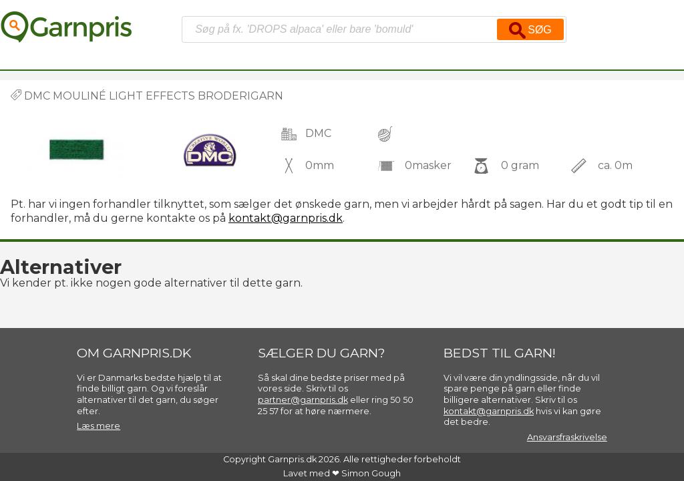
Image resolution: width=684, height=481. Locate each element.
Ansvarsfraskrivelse (567, 437)
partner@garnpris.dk (303, 400)
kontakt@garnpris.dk (285, 218)
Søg (530, 30)
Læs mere (98, 426)
